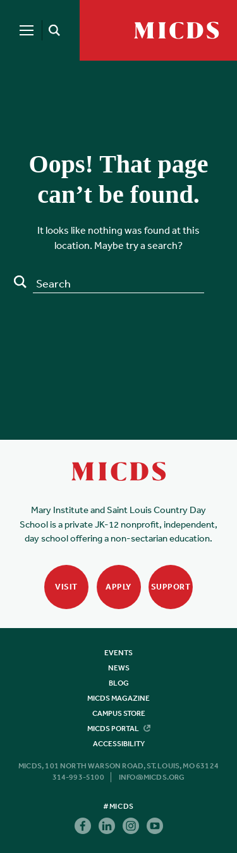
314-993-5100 (78, 777)
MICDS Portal (118, 728)
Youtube (155, 826)
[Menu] (26, 30)
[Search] (52, 30)
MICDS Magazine (118, 698)
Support (171, 586)
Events (118, 653)
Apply (118, 586)
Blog (119, 683)
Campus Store (118, 713)
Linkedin (107, 826)
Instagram (131, 826)
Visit (66, 586)
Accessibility (119, 744)
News (119, 668)
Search (20, 281)
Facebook (83, 826)
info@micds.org (152, 777)
